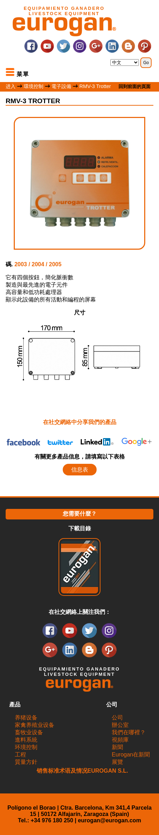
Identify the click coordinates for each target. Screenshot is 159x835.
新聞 (117, 747)
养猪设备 (26, 718)
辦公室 (120, 725)
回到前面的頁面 (134, 86)
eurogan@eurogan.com (109, 820)
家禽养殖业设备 (34, 725)
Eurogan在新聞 (131, 755)
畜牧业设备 (29, 732)
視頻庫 (120, 740)
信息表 (79, 470)
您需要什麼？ (80, 514)
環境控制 (34, 86)
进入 (11, 86)
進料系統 (26, 740)
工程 (20, 755)
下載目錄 (79, 528)
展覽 (117, 762)
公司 (117, 718)
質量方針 (26, 762)
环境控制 (26, 747)
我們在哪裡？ (129, 732)
